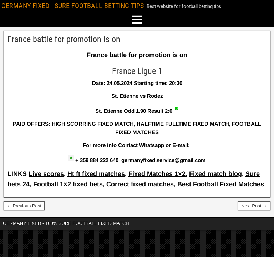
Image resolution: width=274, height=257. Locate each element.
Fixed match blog (215, 173)
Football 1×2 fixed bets (68, 184)
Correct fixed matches (140, 184)
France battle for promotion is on (63, 39)
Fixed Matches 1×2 (157, 173)
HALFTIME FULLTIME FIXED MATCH (183, 124)
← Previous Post (24, 205)
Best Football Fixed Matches (220, 184)
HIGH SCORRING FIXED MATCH (93, 124)
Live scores (46, 173)
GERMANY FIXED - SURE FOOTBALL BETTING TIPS (72, 5)
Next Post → (254, 205)
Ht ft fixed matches (96, 173)
